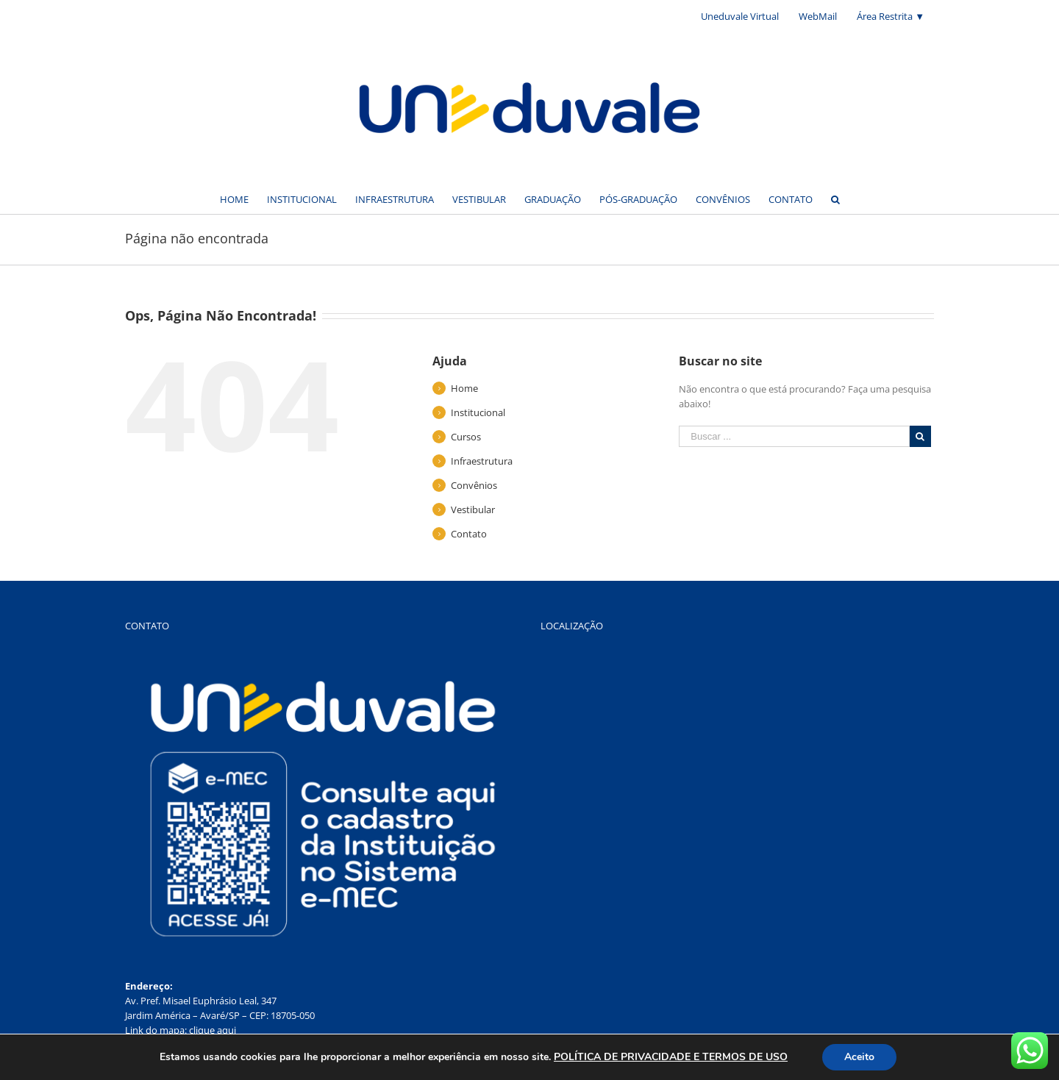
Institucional (478, 412)
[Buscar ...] (794, 436)
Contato (469, 533)
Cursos (466, 436)
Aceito (859, 1057)
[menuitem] (739, 16)
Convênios (474, 485)
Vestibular (473, 509)
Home (464, 388)
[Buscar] (835, 198)
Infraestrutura (482, 461)
